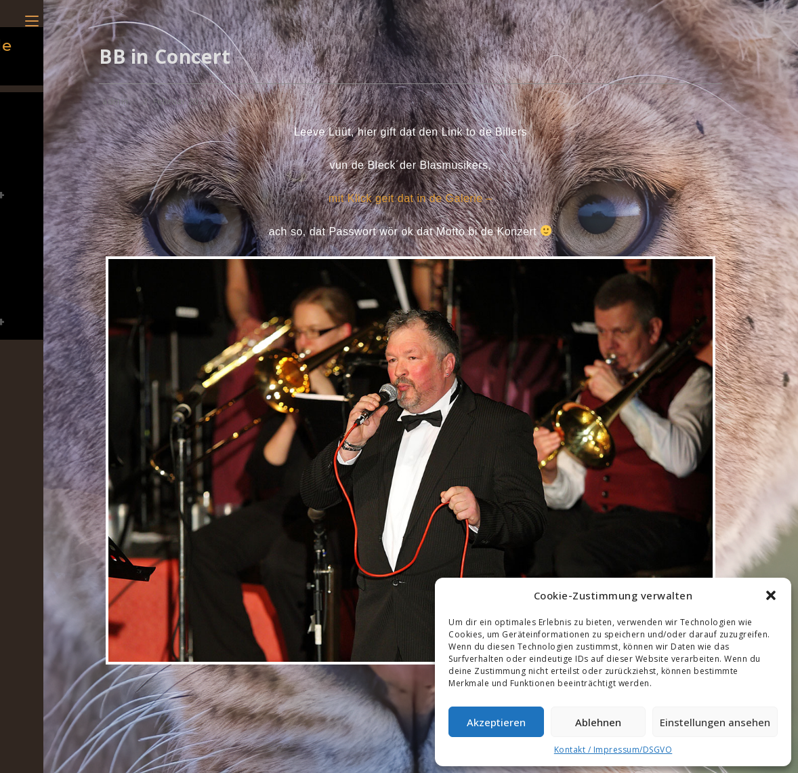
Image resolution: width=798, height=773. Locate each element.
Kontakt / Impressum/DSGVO (613, 749)
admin (115, 101)
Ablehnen (598, 722)
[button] (771, 595)
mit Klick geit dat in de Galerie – (410, 198)
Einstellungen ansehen (715, 722)
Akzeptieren (496, 722)
